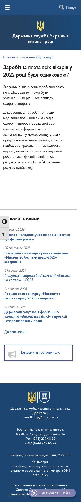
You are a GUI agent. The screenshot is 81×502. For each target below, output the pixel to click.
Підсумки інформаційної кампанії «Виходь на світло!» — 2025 (37, 278)
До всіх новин (15, 332)
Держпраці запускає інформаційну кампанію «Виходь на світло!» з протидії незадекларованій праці (35, 316)
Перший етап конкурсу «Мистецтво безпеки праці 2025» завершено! (32, 296)
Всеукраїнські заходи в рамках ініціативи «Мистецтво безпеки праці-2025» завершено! (36, 257)
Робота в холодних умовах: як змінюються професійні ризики (37, 237)
